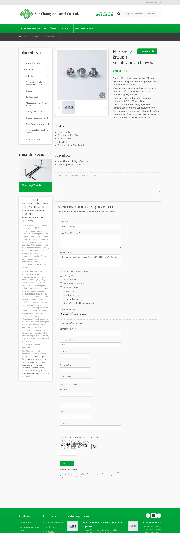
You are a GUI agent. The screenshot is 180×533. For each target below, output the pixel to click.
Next (45, 153)
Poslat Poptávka (147, 51)
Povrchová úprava (89, 175)
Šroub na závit (28, 359)
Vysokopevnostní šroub (32, 365)
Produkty (65, 28)
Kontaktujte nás (84, 28)
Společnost (50, 28)
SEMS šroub (40, 359)
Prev (50, 153)
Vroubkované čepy (154, 522)
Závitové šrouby (32, 97)
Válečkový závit (37, 368)
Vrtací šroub (27, 370)
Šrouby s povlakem (52, 37)
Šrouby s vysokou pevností (37, 118)
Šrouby (29, 91)
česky (156, 3)
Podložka (26, 368)
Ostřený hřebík (39, 370)
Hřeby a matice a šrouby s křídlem (37, 131)
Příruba (42, 362)
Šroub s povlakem (29, 362)
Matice (25, 373)
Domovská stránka (30, 28)
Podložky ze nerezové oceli (37, 124)
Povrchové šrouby (72, 175)
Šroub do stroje (37, 356)
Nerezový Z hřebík (32, 185)
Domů (24, 37)
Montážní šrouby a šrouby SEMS (37, 104)
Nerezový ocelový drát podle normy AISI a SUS (36, 83)
